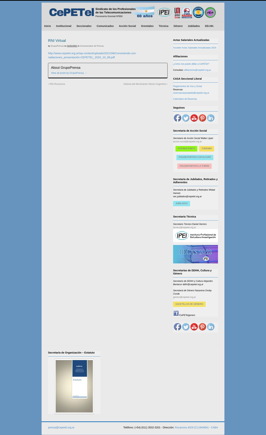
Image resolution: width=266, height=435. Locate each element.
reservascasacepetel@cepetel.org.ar (191, 93)
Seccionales (83, 26)
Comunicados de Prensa (92, 46)
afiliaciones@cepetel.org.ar (197, 70)
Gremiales (147, 26)
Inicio (47, 26)
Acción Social (127, 26)
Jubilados (194, 26)
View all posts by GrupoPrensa (69, 73)
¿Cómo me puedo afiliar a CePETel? (191, 64)
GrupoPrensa (57, 46)
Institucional (63, 26)
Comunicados (105, 26)
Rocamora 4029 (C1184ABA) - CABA (196, 427)
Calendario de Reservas (185, 99)
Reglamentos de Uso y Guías (187, 86)
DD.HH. (209, 26)
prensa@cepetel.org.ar (61, 427)
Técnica (163, 26)
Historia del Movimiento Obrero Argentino (146, 84)
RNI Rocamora (56, 84)
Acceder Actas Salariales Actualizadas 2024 (194, 47)
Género (178, 26)
